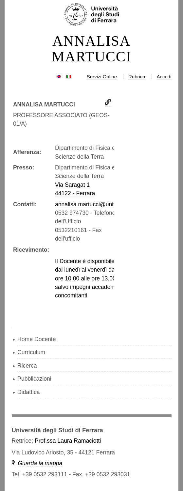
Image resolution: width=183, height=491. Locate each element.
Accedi (164, 76)
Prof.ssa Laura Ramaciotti (68, 440)
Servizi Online (102, 76)
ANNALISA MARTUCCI (92, 49)
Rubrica (136, 76)
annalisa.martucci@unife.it (89, 204)
